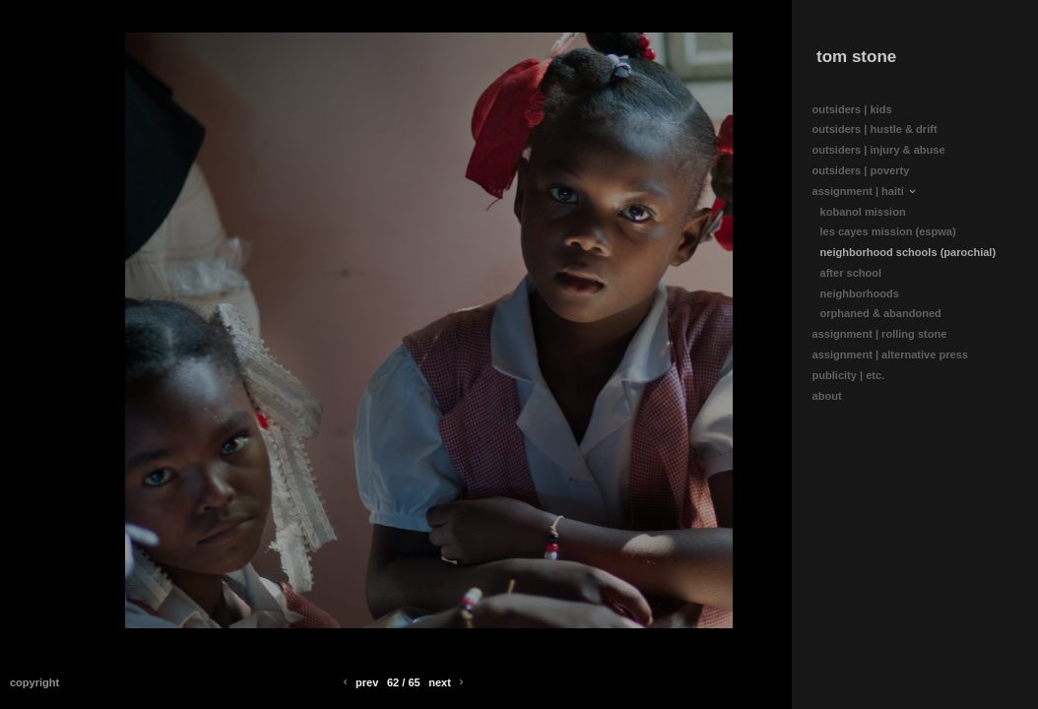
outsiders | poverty (861, 170)
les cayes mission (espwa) (888, 231)
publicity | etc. (855, 375)
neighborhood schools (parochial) (908, 252)
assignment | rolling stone (886, 334)
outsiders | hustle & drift (875, 129)
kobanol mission (863, 212)
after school (851, 273)
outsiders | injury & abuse (878, 150)
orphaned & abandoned (880, 313)
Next (447, 682)
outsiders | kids (852, 109)
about (834, 396)
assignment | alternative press (897, 355)
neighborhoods (859, 293)
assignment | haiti (865, 191)
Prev (359, 682)
